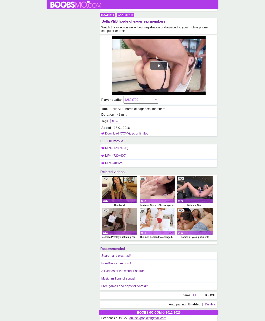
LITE (196, 295)
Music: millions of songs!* (118, 278)
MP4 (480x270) (113, 163)
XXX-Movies (125, 14)
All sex (115, 121)
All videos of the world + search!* (124, 271)
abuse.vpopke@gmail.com (147, 318)
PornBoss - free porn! (116, 263)
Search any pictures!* (116, 255)
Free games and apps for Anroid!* (124, 286)
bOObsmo (107, 14)
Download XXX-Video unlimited (126, 133)
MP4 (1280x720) (114, 148)
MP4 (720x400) (113, 155)
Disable (210, 304)
